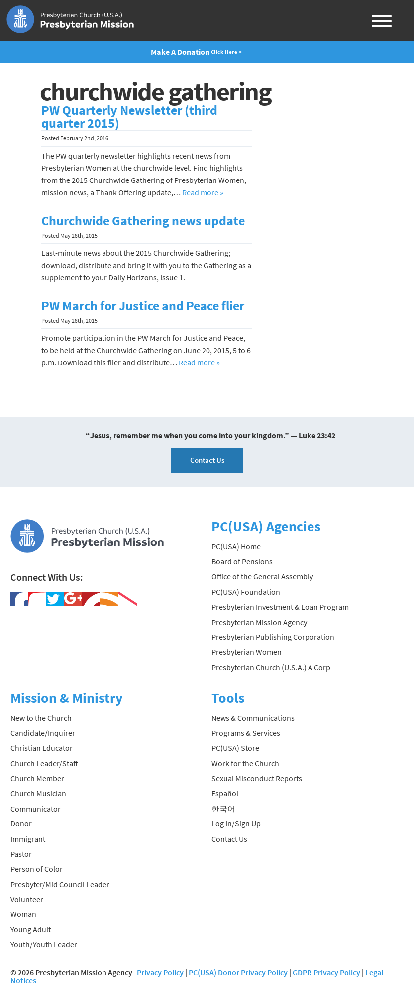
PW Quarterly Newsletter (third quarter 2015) (129, 116)
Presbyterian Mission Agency (259, 622)
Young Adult (30, 929)
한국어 (223, 808)
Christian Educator (41, 748)
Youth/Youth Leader (43, 944)
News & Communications (253, 717)
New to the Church (41, 717)
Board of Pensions (242, 561)
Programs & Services (245, 733)
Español (224, 793)
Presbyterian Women (246, 652)
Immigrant (27, 839)
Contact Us (207, 460)
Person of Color (36, 869)
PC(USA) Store (235, 748)
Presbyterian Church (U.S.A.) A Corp (270, 667)
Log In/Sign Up (236, 823)
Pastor (21, 854)
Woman (23, 914)
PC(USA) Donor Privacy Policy (238, 972)
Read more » (202, 192)
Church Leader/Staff (44, 763)
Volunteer (26, 899)
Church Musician (38, 793)
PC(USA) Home (236, 546)
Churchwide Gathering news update (143, 221)
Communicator (35, 808)
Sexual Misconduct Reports (256, 778)
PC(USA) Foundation (245, 592)
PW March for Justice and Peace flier (142, 306)
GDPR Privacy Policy (326, 972)
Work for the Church (245, 763)
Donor (21, 823)
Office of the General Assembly (262, 576)
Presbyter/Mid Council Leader (59, 884)
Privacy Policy (160, 972)
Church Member (37, 778)
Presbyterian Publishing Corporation (272, 637)
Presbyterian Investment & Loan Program (280, 607)
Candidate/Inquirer (42, 733)
